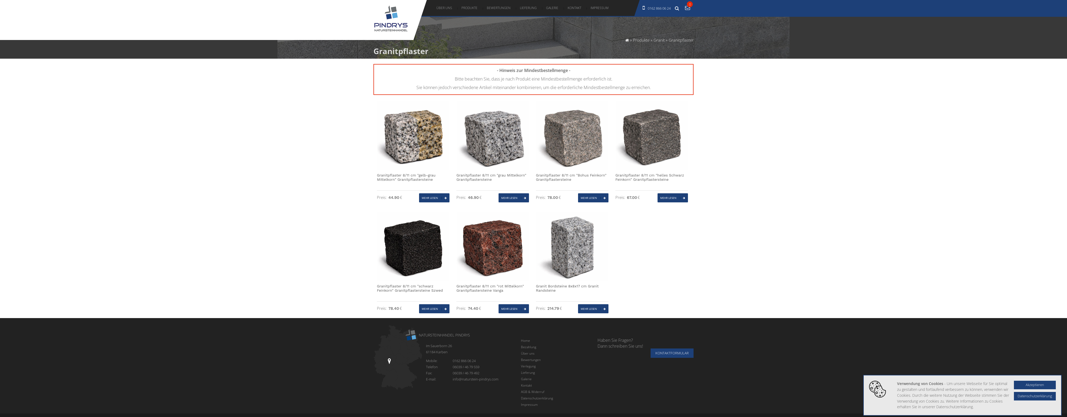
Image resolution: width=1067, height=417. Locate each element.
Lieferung (528, 8)
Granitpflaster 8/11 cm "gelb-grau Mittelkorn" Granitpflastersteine (406, 177)
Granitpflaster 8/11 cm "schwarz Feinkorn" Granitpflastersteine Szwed (410, 288)
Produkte (469, 8)
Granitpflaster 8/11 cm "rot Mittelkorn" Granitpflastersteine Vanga (490, 288)
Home (525, 340)
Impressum (599, 8)
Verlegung (528, 366)
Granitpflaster (681, 40)
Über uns (444, 8)
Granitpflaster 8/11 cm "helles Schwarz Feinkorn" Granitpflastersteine (649, 177)
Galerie (552, 8)
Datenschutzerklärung (537, 398)
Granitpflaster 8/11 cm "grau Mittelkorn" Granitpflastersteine (491, 177)
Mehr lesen (434, 198)
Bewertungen (499, 8)
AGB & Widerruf (532, 392)
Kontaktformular (672, 353)
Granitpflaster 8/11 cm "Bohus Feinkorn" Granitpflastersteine (571, 177)
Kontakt (574, 8)
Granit (659, 40)
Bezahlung (528, 347)
